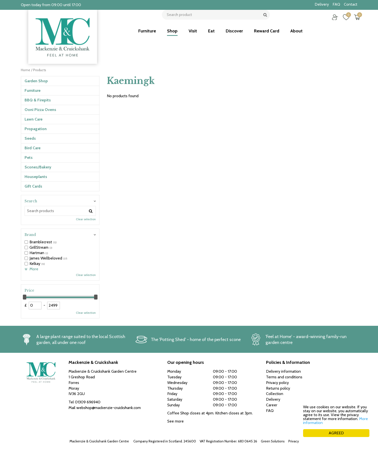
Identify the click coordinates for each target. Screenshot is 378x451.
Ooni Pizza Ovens (40, 109)
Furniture (33, 90)
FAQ (270, 410)
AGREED (336, 433)
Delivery (273, 399)
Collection (274, 393)
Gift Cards (33, 186)
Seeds (30, 138)
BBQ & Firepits (38, 100)
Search (31, 201)
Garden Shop (36, 81)
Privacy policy (298, 441)
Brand (30, 234)
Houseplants (36, 176)
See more (175, 421)
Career (271, 405)
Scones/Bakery (38, 167)
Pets (29, 157)
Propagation (36, 128)
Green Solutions (273, 441)
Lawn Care (33, 119)
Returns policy (278, 388)
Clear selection (86, 219)
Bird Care (33, 148)
